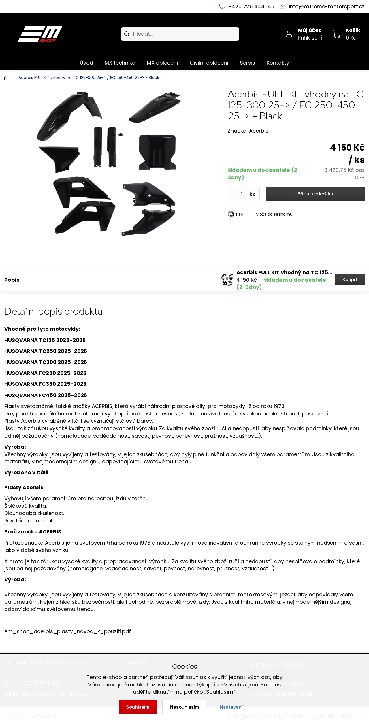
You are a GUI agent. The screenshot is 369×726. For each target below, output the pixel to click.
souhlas (196, 677)
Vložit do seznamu (274, 214)
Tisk (239, 214)
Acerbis (258, 130)
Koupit (349, 280)
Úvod (86, 62)
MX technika (120, 62)
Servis (247, 62)
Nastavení (231, 707)
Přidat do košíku (315, 194)
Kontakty (278, 62)
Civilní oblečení (209, 62)
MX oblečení (162, 62)
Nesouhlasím (184, 707)
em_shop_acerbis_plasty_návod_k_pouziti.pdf (67, 631)
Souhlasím (137, 707)
